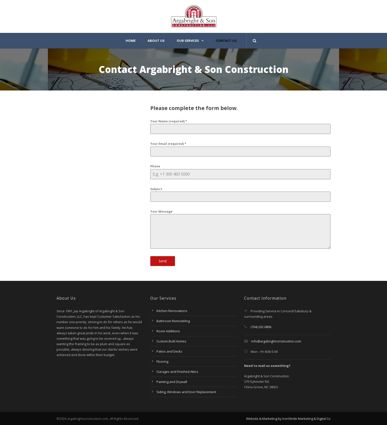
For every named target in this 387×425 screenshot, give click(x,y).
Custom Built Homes (171, 341)
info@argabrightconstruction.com (276, 341)
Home (130, 40)
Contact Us (226, 40)
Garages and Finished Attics (177, 371)
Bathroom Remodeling (173, 321)
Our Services (188, 40)
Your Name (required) (168, 121)
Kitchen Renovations (171, 311)
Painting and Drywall (171, 382)
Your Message (161, 211)
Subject (156, 189)
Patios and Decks (169, 351)
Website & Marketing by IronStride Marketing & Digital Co (288, 418)
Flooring (162, 361)
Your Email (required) (168, 144)
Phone (155, 166)
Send (163, 261)
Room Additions (168, 331)
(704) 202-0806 (257, 327)
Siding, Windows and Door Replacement (186, 392)
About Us (156, 40)
